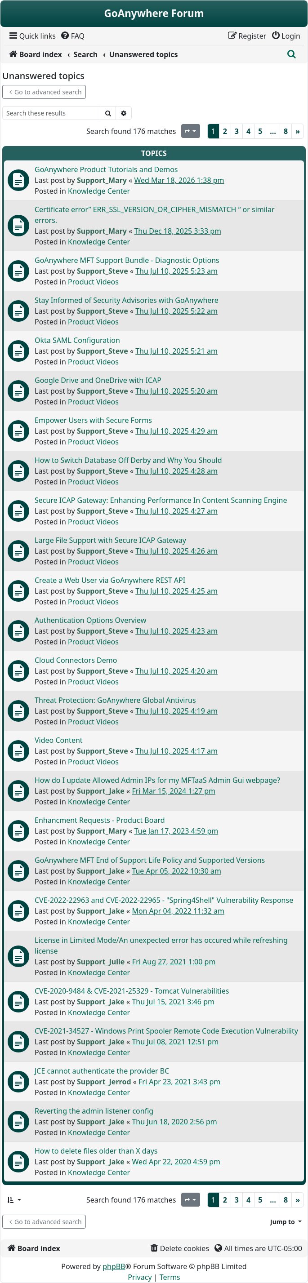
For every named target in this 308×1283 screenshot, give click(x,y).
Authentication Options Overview (90, 620)
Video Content (59, 740)
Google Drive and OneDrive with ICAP (98, 380)
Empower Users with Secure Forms (93, 420)
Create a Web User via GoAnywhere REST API (110, 580)
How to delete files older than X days (96, 1151)
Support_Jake (101, 791)
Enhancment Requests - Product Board (100, 820)
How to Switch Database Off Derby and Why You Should (128, 460)
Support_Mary (102, 180)
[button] (13, 1200)
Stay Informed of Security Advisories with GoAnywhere (127, 300)
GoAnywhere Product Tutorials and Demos (106, 169)
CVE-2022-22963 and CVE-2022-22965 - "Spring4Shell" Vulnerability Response (164, 900)
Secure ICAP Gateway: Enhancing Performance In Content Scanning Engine (161, 500)
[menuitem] (32, 36)
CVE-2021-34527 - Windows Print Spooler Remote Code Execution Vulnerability (166, 1031)
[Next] (297, 131)
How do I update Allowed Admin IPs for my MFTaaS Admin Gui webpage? (157, 780)
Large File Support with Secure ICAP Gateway (110, 540)
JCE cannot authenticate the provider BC (102, 1071)
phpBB (114, 1266)
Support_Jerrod (104, 1082)
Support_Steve (102, 271)
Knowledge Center (99, 191)
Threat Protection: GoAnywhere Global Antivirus (115, 700)
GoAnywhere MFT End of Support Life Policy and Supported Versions (150, 860)
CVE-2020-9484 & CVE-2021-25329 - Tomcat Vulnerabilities (132, 991)
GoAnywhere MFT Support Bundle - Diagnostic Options (127, 260)
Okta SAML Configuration (77, 340)
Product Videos (93, 282)
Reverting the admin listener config (94, 1111)
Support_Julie (101, 962)
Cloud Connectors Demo (76, 660)
